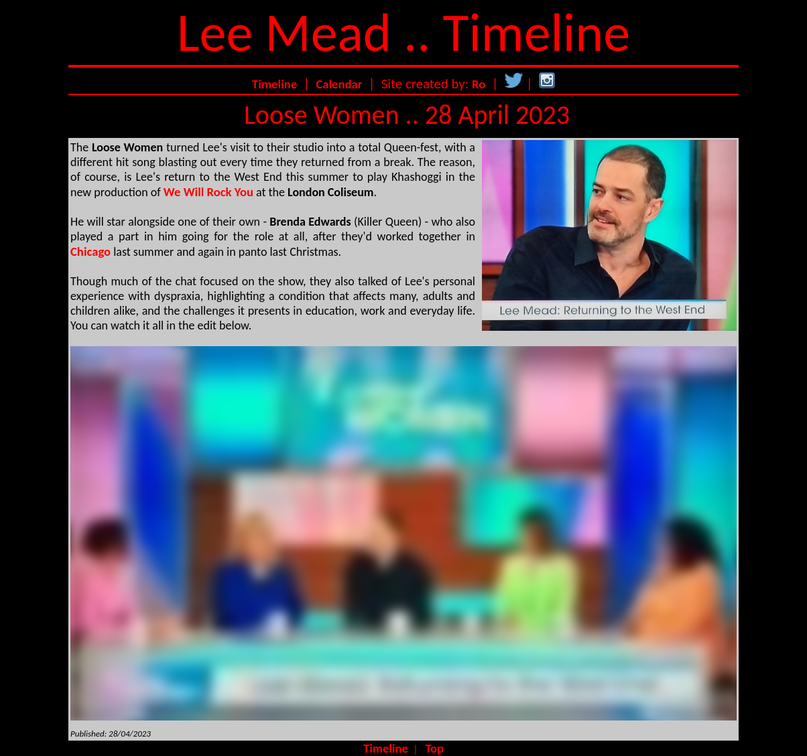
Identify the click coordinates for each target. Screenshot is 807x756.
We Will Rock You (208, 192)
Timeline (274, 84)
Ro (478, 84)
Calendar (339, 84)
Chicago (90, 251)
